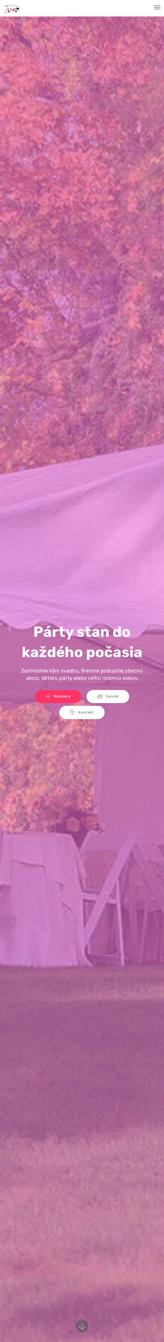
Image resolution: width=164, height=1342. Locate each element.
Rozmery (57, 696)
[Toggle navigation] (157, 7)
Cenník (108, 696)
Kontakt (82, 712)
